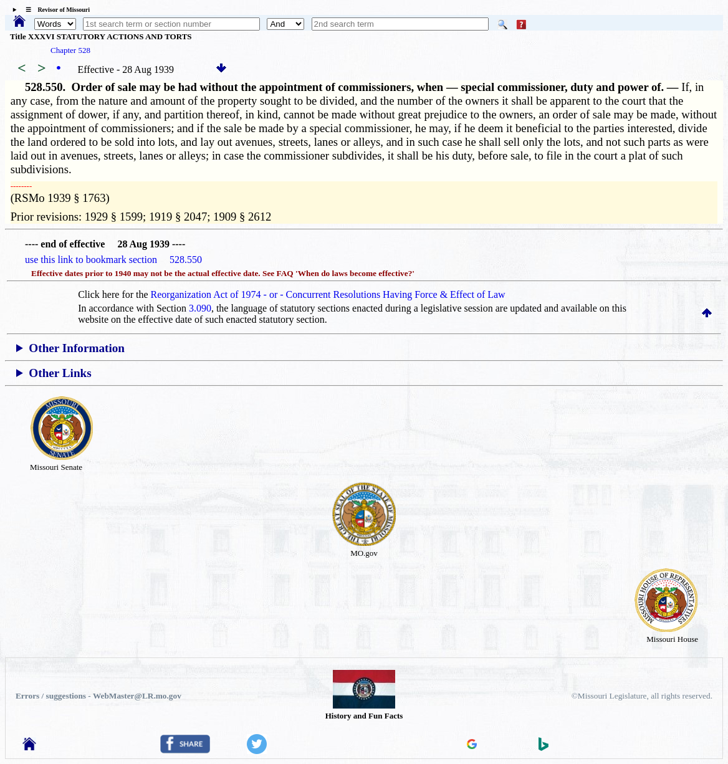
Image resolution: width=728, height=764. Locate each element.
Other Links (60, 373)
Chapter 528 (70, 50)
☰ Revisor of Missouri (54, 9)
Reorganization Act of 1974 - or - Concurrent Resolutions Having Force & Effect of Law (328, 294)
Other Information (77, 348)
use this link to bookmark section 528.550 (113, 259)
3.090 (200, 308)
